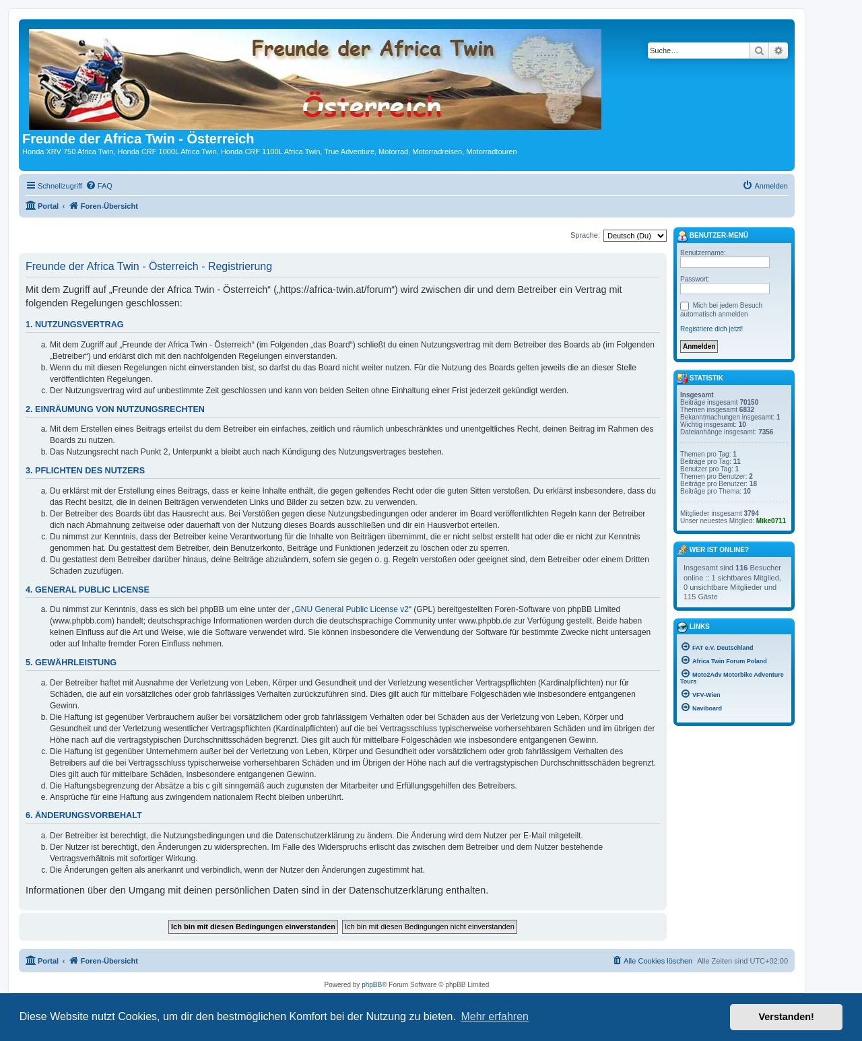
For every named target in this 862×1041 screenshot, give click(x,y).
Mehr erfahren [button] (495, 1016)
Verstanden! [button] (786, 1016)
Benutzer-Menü (712, 236)
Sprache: (585, 235)
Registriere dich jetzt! (711, 329)
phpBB (372, 984)
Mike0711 (771, 521)
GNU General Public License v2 (352, 609)
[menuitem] (99, 186)
